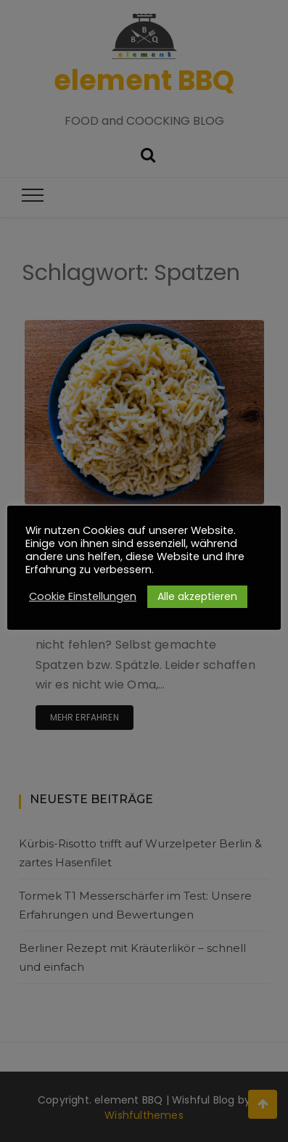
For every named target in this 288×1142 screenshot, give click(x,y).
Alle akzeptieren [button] (197, 596)
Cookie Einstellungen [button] (82, 596)
